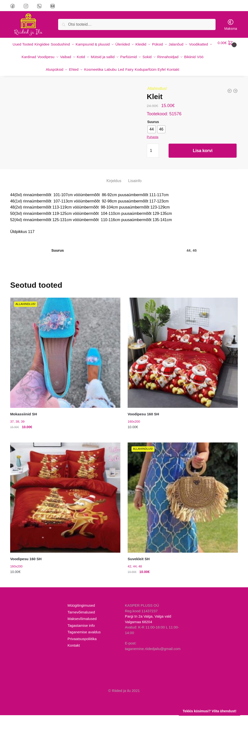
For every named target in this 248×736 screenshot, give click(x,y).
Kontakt (74, 666)
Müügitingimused (81, 626)
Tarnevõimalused (81, 633)
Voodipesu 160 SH (143, 435)
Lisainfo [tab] (134, 202)
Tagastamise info (81, 646)
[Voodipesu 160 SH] (183, 373)
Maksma (230, 25)
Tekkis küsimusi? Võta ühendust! (209, 711)
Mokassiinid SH (23, 435)
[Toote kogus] (153, 152)
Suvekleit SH (139, 580)
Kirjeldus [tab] (114, 202)
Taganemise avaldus (84, 653)
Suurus (153, 123)
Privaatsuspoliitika (82, 659)
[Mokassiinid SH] (65, 373)
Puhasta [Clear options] (152, 138)
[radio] (151, 130)
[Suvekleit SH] (183, 518)
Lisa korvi (202, 151)
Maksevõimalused (82, 639)
